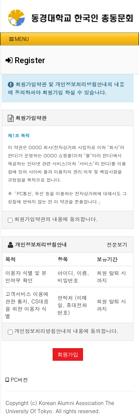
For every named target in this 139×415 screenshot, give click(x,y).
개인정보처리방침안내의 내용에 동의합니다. (63, 331)
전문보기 (117, 244)
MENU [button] (19, 39)
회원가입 (67, 354)
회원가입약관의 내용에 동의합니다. (52, 219)
